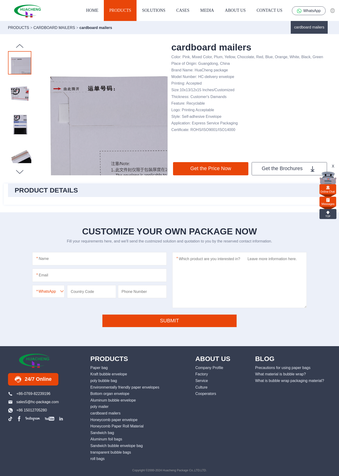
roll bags (97, 458)
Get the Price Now (210, 168)
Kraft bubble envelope (108, 374)
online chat (328, 189)
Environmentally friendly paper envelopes (124, 387)
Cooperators (205, 393)
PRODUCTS (109, 358)
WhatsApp (309, 10)
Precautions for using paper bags (283, 367)
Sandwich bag (102, 433)
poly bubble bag (103, 380)
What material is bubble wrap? (280, 374)
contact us (269, 10)
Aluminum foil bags (106, 439)
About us (235, 10)
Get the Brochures (288, 169)
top (328, 214)
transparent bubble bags (110, 452)
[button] (19, 171)
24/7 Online (33, 379)
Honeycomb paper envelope (113, 420)
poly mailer (99, 406)
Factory (201, 374)
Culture (201, 387)
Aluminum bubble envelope (113, 400)
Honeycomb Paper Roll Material (117, 426)
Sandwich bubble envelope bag (116, 445)
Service (201, 380)
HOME (92, 10)
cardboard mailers (309, 27)
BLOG (264, 358)
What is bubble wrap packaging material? (289, 380)
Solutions (153, 10)
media (207, 10)
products (120, 10)
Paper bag (99, 367)
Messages (328, 202)
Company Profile (209, 367)
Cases (182, 10)
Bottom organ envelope (109, 393)
